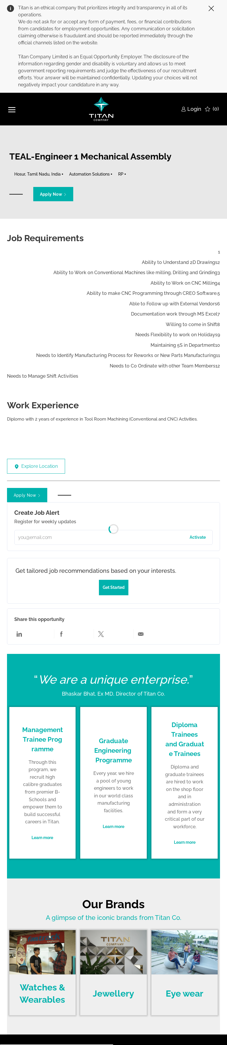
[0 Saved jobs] (212, 109)
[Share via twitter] (101, 633)
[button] (53, 194)
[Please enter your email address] (113, 537)
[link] (191, 109)
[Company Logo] (101, 109)
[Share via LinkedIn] (19, 633)
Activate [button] (198, 537)
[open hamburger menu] (11, 109)
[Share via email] (140, 633)
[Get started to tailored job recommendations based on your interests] (113, 587)
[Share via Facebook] (61, 633)
